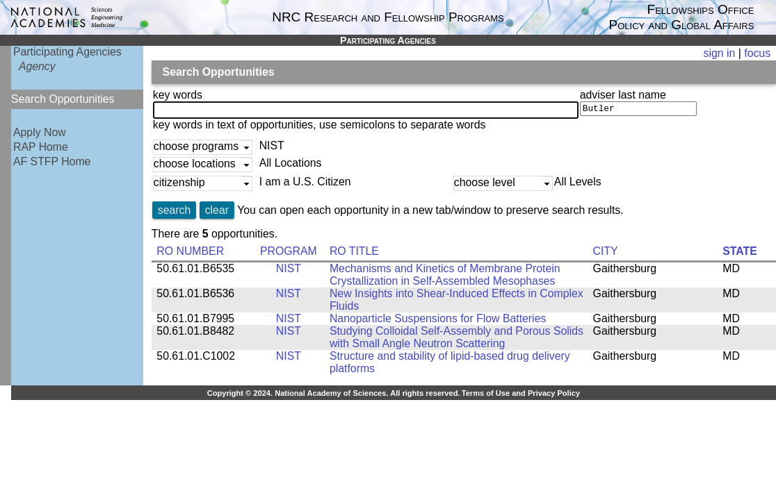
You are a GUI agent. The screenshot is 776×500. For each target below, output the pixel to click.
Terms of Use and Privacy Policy (521, 396)
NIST (288, 271)
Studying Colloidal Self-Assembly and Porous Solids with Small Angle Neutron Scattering (456, 340)
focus (757, 53)
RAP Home (40, 147)
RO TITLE (354, 254)
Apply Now (39, 132)
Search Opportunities (63, 99)
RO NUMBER (190, 254)
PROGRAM (288, 254)
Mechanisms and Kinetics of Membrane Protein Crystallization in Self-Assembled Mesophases (445, 277)
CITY (605, 254)
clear (217, 213)
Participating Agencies (67, 52)
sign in (720, 53)
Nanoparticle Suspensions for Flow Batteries (438, 321)
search (174, 213)
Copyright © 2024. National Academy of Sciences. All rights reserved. (333, 396)
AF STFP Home (51, 161)
